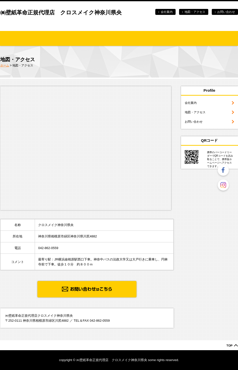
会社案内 (167, 12)
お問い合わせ (226, 12)
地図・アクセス (195, 12)
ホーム (4, 65)
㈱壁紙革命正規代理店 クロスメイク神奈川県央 (61, 12)
